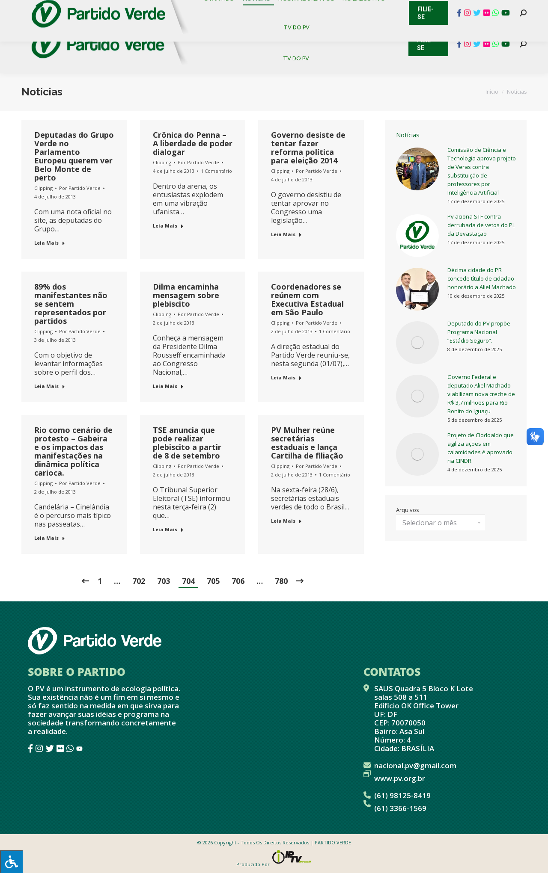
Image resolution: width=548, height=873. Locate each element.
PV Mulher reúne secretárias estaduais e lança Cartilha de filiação (307, 443)
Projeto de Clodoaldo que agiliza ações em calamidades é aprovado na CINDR (480, 448)
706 (238, 581)
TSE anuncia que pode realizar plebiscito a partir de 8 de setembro (187, 443)
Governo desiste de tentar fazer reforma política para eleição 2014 (308, 148)
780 (281, 581)
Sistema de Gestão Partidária (136, 8)
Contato (15, 8)
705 (213, 581)
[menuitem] (222, 30)
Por (80, 188)
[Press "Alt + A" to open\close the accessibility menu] (11, 861)
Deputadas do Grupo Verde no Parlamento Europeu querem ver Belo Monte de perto (74, 156)
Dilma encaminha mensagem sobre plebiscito (186, 295)
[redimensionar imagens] (417, 169)
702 (138, 581)
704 (188, 581)
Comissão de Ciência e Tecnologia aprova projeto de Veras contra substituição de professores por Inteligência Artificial (481, 171)
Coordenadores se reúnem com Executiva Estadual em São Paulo (307, 299)
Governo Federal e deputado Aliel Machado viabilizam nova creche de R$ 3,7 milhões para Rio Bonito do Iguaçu (481, 394)
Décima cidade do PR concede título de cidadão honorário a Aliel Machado (481, 278)
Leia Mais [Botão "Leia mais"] (49, 243)
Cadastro (57, 8)
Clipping (43, 188)
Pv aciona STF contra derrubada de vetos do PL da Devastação (481, 225)
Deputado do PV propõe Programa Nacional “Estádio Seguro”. (478, 332)
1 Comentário (216, 171)
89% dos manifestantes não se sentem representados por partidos (70, 303)
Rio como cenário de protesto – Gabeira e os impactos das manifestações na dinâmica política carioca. (73, 451)
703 (163, 581)
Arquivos (407, 510)
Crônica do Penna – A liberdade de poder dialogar (192, 143)
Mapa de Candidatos (231, 8)
